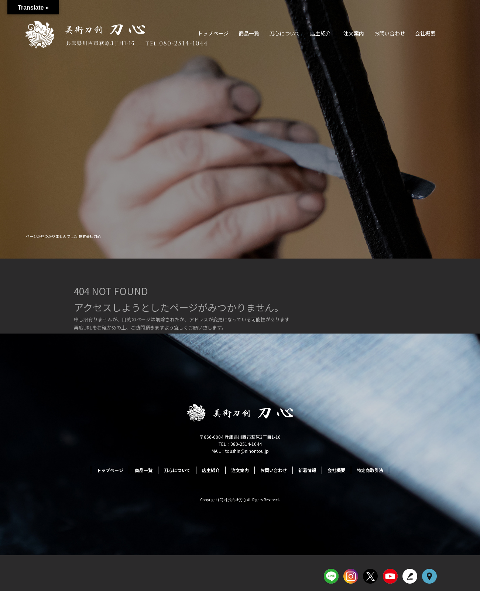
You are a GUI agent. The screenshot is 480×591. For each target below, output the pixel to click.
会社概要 (425, 33)
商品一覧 (249, 33)
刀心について (284, 33)
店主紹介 (320, 33)
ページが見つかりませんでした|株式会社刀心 (63, 236)
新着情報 (307, 470)
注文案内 (353, 33)
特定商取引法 (370, 470)
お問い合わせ (389, 33)
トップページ (213, 33)
